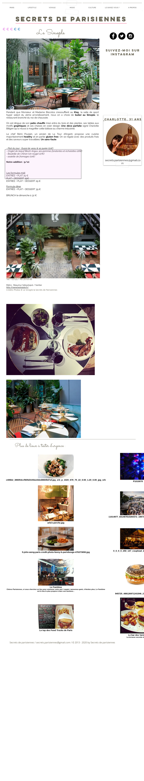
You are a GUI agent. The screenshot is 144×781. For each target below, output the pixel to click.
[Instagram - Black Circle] (130, 36)
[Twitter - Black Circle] (121, 36)
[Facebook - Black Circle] (113, 36)
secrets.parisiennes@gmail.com (53, 642)
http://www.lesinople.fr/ (17, 287)
